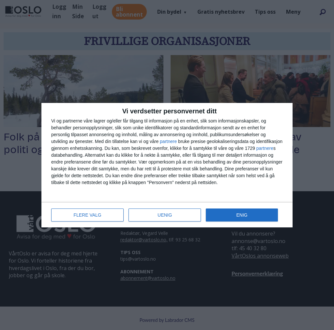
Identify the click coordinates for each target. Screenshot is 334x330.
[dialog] (167, 165)
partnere (168, 141)
